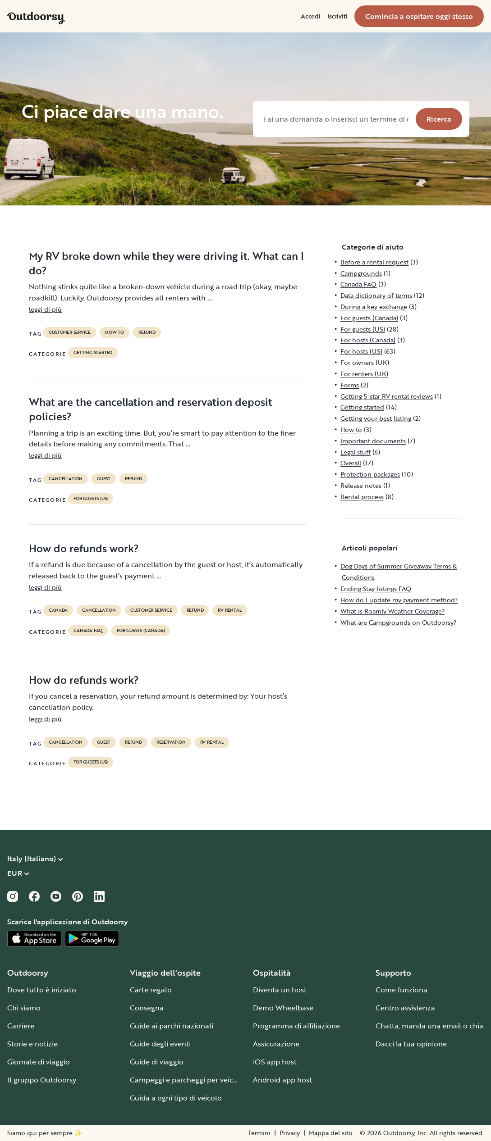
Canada (58, 610)
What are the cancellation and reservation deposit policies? (150, 409)
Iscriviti (337, 16)
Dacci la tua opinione (411, 1043)
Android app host (282, 1079)
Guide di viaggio (157, 1061)
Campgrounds (361, 273)
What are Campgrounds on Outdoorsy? (398, 622)
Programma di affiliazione (296, 1025)
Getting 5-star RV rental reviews (386, 396)
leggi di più (45, 309)
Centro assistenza (405, 1007)
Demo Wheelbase (283, 1007)
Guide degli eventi (160, 1043)
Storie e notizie (32, 1043)
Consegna (147, 1007)
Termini (259, 1132)
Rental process (362, 496)
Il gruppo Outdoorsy (41, 1079)
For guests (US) (90, 498)
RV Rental (229, 610)
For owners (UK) (364, 362)
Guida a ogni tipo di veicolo (176, 1097)
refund (147, 332)
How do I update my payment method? (399, 600)
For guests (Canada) (141, 630)
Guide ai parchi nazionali (171, 1025)
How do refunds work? (84, 548)
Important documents (373, 440)
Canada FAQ (87, 630)
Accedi (310, 16)
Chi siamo (24, 1007)
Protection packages (370, 474)
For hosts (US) (361, 351)
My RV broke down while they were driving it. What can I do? (166, 263)
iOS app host (275, 1061)
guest (103, 479)
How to (114, 332)
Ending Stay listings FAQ (375, 588)
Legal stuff (355, 452)
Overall (350, 463)
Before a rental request (374, 262)
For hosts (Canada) (367, 340)
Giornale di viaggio (38, 1061)
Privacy (290, 1132)
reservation (171, 742)
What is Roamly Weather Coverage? (392, 611)
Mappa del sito (331, 1132)
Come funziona (401, 989)
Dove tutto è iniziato (41, 989)
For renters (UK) (364, 373)
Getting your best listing (375, 418)
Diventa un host (280, 989)
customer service (70, 332)
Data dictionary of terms (376, 295)
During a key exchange (373, 306)
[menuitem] (310, 16)
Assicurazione (276, 1043)
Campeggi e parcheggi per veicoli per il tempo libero (218, 1079)
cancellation (66, 479)
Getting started (92, 352)
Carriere (20, 1025)
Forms (349, 385)
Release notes (360, 485)
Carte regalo (151, 989)
